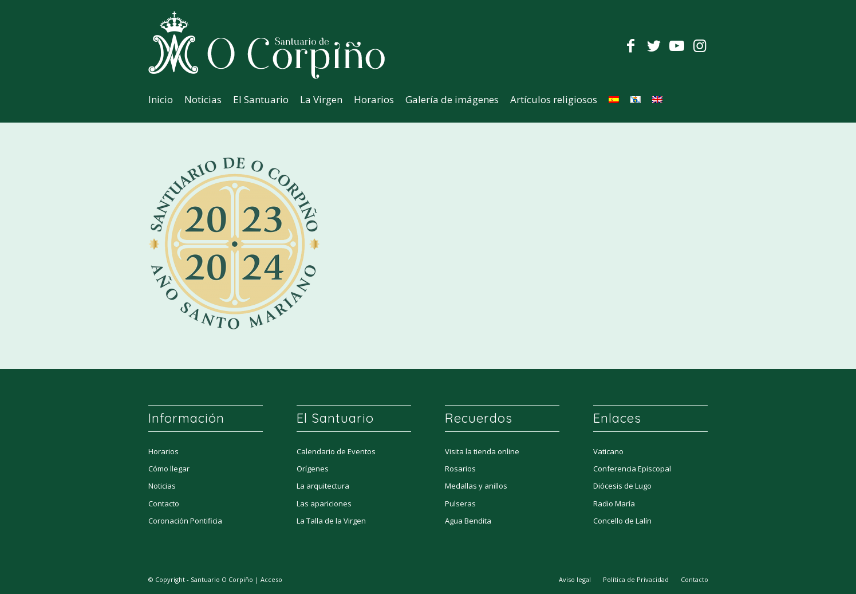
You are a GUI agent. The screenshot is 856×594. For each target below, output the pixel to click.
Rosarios (460, 468)
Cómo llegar (169, 468)
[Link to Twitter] (653, 45)
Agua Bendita (468, 521)
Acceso (271, 579)
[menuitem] (160, 99)
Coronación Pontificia (185, 521)
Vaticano (608, 451)
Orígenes (313, 468)
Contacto (163, 503)
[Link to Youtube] (676, 45)
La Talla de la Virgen (331, 521)
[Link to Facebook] (631, 45)
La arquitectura (323, 486)
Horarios (163, 451)
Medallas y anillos (476, 486)
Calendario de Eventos (336, 451)
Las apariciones (324, 503)
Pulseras (460, 503)
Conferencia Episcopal (632, 468)
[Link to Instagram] (699, 45)
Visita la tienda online (482, 451)
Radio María (614, 503)
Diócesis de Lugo (622, 486)
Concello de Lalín (622, 521)
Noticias (162, 486)
